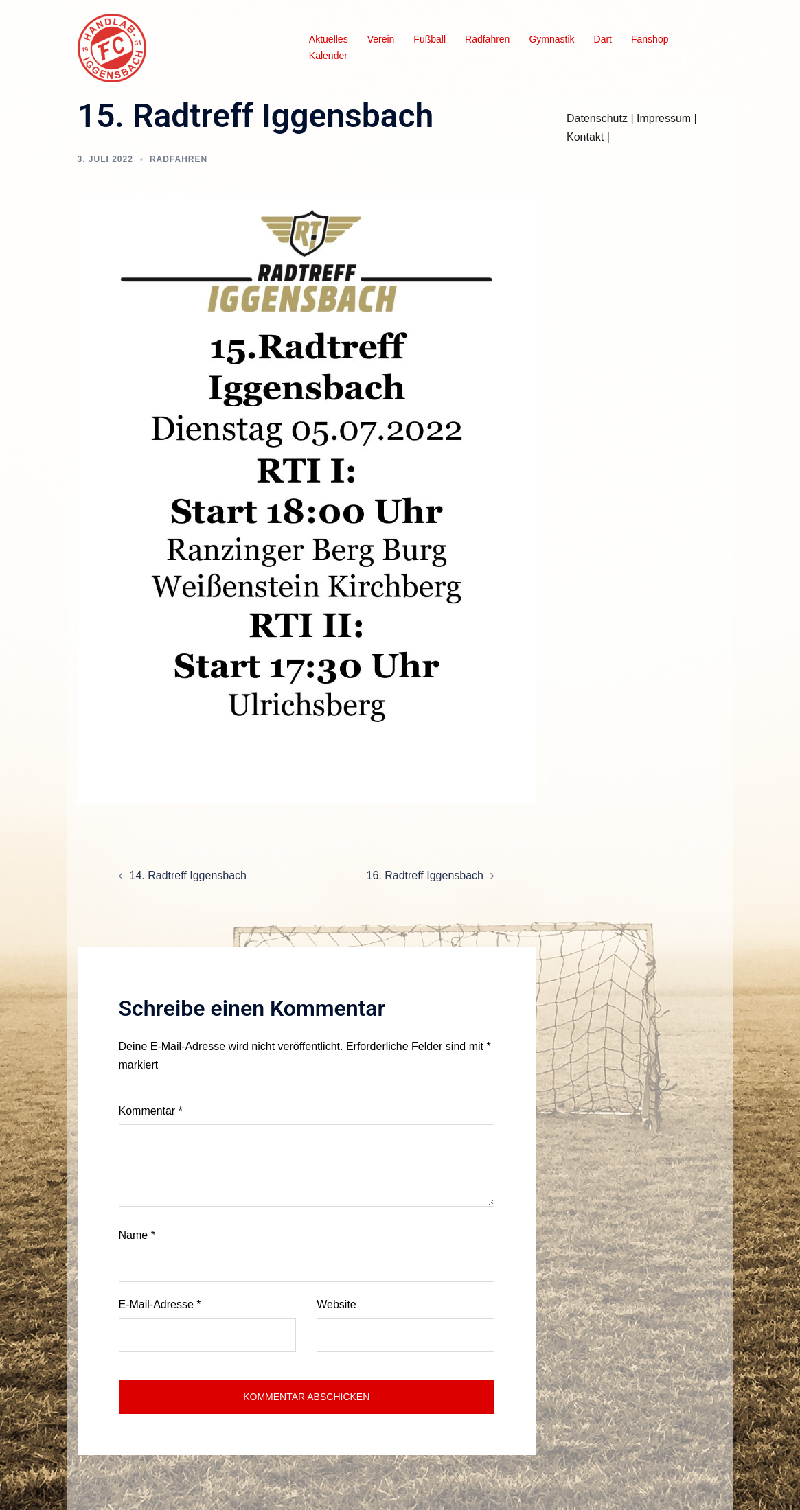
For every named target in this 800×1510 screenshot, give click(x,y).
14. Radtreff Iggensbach (188, 875)
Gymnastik (551, 39)
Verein (381, 39)
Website (336, 1304)
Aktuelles (328, 39)
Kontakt (585, 137)
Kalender (328, 55)
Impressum (664, 118)
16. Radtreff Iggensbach (425, 875)
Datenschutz (597, 118)
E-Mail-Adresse (160, 1304)
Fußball (429, 39)
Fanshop (649, 39)
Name (137, 1235)
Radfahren (487, 39)
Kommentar (151, 1111)
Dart (603, 39)
